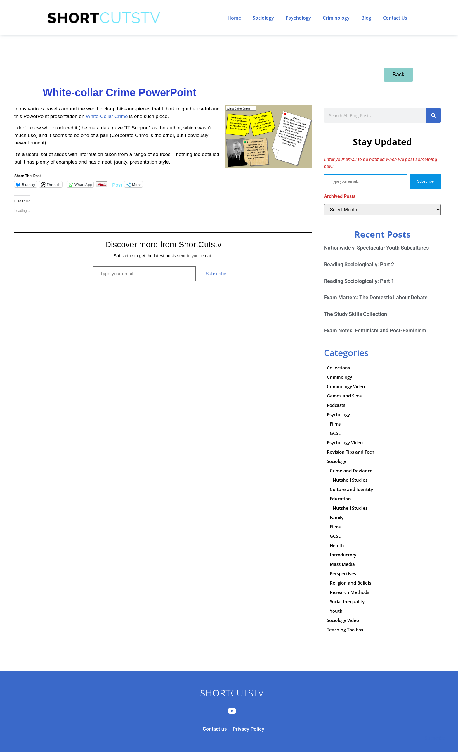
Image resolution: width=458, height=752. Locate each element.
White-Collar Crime (107, 116)
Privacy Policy (248, 729)
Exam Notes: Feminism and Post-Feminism (375, 330)
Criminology (336, 18)
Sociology (263, 18)
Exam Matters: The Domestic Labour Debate (376, 297)
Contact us (215, 729)
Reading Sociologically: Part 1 (359, 281)
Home (234, 18)
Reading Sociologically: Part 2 (359, 264)
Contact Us (395, 18)
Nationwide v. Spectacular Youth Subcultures (376, 248)
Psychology (298, 18)
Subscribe (216, 273)
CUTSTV (231, 693)
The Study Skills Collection (355, 314)
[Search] (433, 115)
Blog (366, 18)
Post (117, 184)
